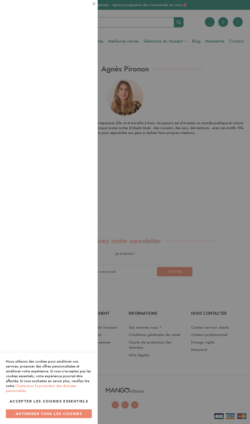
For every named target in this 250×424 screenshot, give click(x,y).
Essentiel (84, 9)
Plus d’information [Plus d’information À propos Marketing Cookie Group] (77, 149)
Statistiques (84, 66)
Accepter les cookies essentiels (49, 401)
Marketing (84, 118)
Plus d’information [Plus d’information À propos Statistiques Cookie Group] (77, 97)
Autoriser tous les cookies (49, 413)
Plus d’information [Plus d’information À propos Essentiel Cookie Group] (77, 45)
